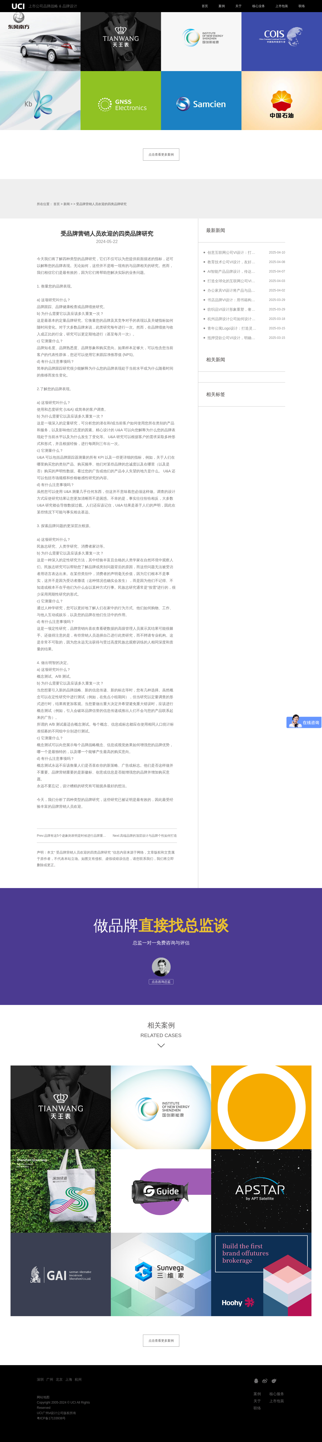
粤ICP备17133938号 (51, 1418)
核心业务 (258, 6)
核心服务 (276, 1394)
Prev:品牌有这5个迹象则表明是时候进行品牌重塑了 (73, 836)
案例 (222, 6)
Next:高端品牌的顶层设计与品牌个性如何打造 (145, 836)
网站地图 (43, 1397)
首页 (205, 6)
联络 (302, 6)
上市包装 (281, 6)
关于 (238, 6)
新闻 (66, 204)
